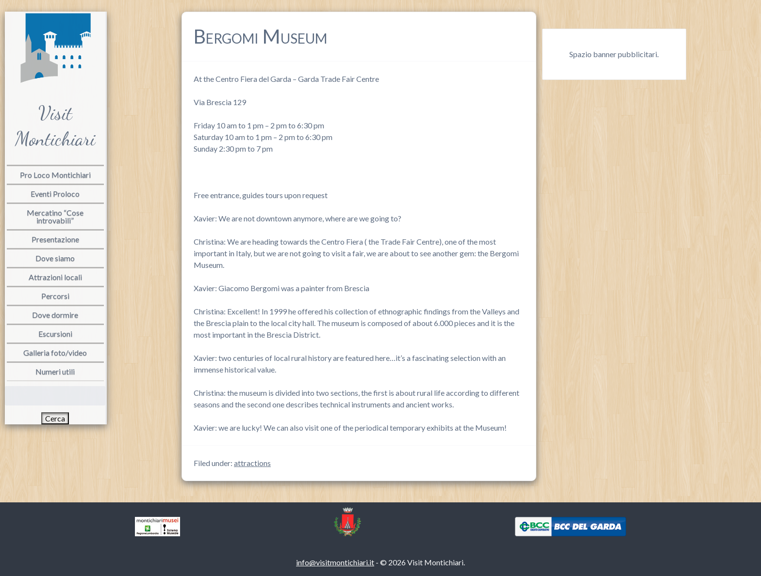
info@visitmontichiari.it (335, 562)
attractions (252, 462)
